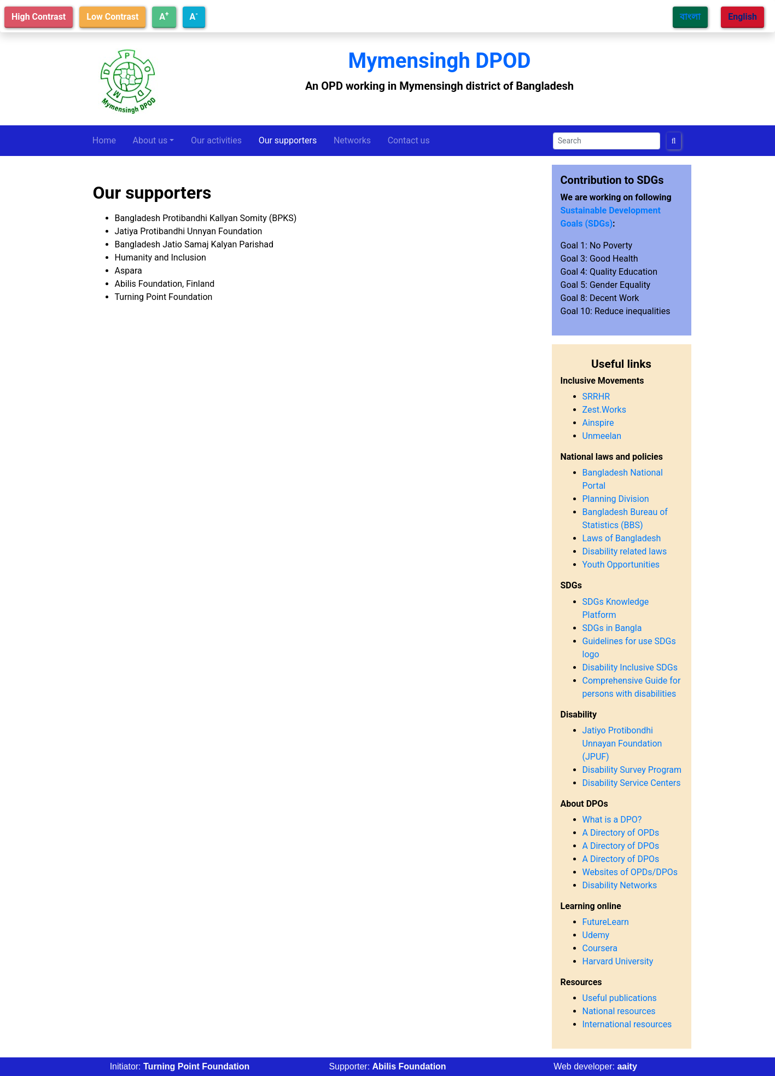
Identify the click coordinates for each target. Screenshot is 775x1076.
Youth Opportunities (621, 564)
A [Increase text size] (163, 16)
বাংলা (690, 16)
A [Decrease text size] (194, 16)
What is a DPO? (612, 819)
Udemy (595, 935)
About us (150, 140)
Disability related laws (624, 551)
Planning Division (615, 499)
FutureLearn (605, 922)
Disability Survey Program (632, 770)
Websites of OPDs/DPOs (630, 872)
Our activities (216, 140)
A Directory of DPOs (621, 846)
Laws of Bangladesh (621, 538)
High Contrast (38, 16)
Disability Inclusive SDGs (630, 667)
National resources (619, 1011)
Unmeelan (602, 436)
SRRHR (596, 396)
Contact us (409, 140)
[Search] (606, 140)
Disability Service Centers (631, 783)
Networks (352, 140)
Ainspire (598, 423)
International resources (627, 1024)
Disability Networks (619, 885)
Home (104, 140)
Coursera (599, 948)
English (742, 16)
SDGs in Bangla (612, 628)
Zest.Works (604, 409)
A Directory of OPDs (621, 833)
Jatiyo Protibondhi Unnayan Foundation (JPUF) (622, 743)
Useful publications (619, 998)
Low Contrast (112, 16)
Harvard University (618, 961)
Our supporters (288, 140)
